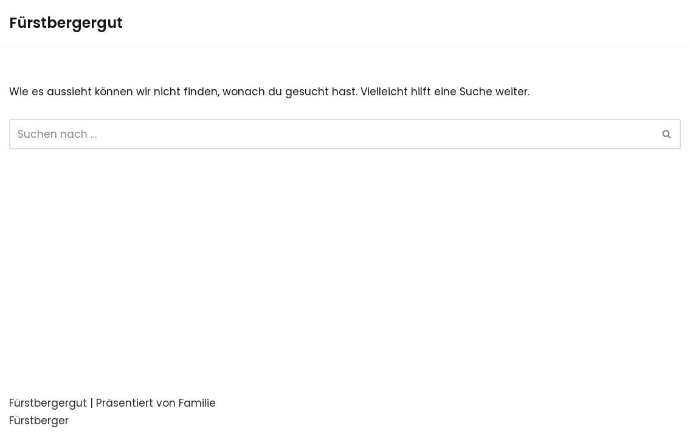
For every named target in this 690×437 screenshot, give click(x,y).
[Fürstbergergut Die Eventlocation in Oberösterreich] (66, 23)
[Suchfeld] (331, 134)
